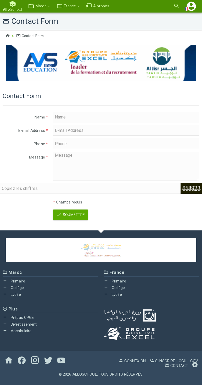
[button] (38, 6)
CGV (194, 360)
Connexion (132, 360)
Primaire (14, 281)
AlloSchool (84, 374)
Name (41, 117)
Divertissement (20, 324)
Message (38, 157)
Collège (13, 287)
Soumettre (70, 215)
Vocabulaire (17, 331)
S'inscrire (162, 360)
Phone (41, 143)
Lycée (12, 294)
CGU (182, 360)
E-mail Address (33, 130)
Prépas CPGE (18, 317)
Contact (176, 365)
